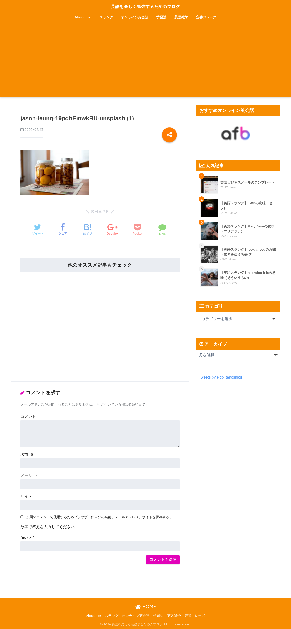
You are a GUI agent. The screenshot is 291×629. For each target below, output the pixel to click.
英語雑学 (181, 17)
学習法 (161, 17)
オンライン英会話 (134, 17)
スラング (106, 17)
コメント (30, 416)
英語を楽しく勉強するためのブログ (146, 6)
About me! (83, 17)
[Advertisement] (145, 63)
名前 (26, 454)
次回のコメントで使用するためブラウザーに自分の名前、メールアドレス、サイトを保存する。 (99, 517)
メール (28, 475)
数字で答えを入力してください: (48, 527)
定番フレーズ (206, 17)
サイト (26, 496)
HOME (145, 606)
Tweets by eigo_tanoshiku (221, 377)
